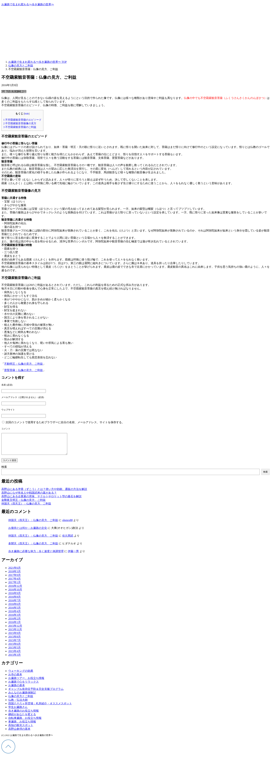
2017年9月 (14, 579)
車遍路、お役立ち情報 (22, 725)
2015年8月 (14, 640)
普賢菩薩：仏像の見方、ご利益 (23, 370)
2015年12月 (15, 629)
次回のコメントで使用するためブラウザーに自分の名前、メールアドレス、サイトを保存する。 (65, 422)
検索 (4, 470)
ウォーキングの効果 (20, 674)
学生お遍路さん (18, 711)
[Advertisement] (135, 33)
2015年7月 (14, 644)
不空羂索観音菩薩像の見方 (19, 123)
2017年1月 (14, 586)
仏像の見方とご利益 (13, 91)
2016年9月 (14, 597)
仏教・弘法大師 (18, 703)
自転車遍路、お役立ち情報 (24, 722)
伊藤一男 (73, 555)
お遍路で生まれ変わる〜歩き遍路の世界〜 (27, 4)
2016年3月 (14, 619)
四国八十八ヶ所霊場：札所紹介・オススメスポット (40, 707)
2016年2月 (14, 622)
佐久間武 (67, 539)
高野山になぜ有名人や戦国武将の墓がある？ (29, 496)
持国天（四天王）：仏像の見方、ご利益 (26, 507)
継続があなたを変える (22, 718)
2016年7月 (14, 604)
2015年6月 (14, 648)
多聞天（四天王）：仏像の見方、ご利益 (33, 547)
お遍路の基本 (16, 689)
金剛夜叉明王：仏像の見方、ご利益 (23, 504)
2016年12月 (15, 590)
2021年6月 (14, 571)
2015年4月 (14, 655)
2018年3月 (14, 575)
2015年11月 (15, 633)
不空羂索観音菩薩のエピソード (22, 119)
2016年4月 (14, 615)
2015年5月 (14, 651)
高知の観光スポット (20, 729)
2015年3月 (14, 658)
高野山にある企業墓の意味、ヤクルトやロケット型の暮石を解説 (41, 500)
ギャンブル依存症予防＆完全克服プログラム (36, 693)
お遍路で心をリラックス (23, 685)
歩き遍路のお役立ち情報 (23, 714)
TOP (37, 61)
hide (27, 113)
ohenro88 (67, 524)
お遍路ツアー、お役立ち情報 (26, 682)
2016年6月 (14, 608)
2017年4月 (14, 582)
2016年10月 (15, 593)
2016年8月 (14, 600)
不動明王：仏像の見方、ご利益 (23, 363)
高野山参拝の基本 (19, 732)
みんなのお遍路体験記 (22, 696)
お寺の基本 (15, 678)
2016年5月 (14, 611)
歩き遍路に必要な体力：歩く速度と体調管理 (36, 555)
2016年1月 (14, 626)
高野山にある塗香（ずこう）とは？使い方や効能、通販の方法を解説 (44, 493)
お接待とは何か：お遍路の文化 (27, 532)
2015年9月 (14, 637)
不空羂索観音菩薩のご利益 (19, 126)
